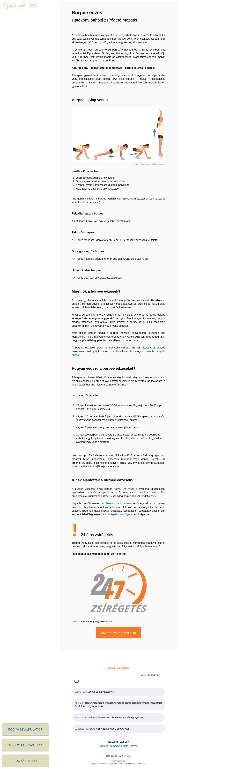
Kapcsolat (113, 764)
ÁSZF (144, 764)
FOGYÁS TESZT (25, 760)
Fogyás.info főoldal (98, 764)
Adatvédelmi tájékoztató (129, 764)
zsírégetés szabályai (118, 514)
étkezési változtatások (119, 503)
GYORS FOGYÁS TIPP (25, 745)
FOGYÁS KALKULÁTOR (25, 729)
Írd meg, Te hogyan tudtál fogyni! (118, 746)
